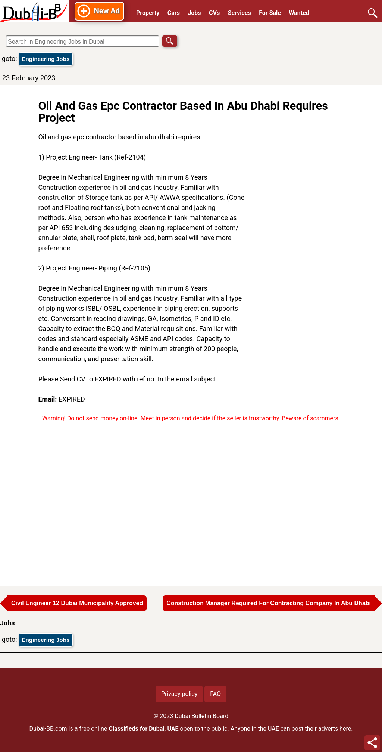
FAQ (215, 693)
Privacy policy (179, 693)
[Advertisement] (297, 244)
